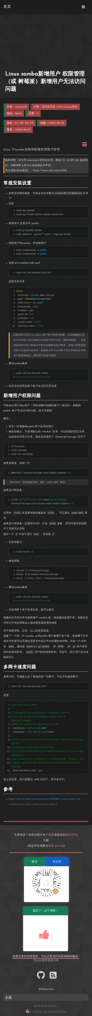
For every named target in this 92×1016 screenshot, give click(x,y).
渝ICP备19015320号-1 (46, 1006)
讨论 (75, 835)
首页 (44, 960)
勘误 (68, 835)
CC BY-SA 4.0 (24, 123)
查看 (51, 835)
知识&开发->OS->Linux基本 (60, 107)
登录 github (56, 846)
